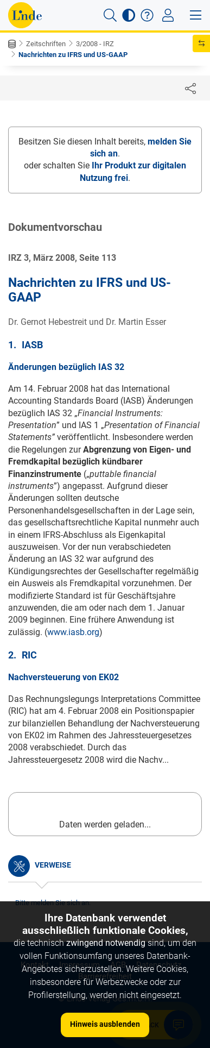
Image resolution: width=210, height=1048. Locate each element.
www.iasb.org (73, 632)
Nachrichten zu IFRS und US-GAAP (73, 55)
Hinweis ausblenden (105, 1024)
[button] (110, 15)
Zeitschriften (46, 44)
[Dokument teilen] (190, 88)
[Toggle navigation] (168, 15)
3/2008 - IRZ (95, 44)
